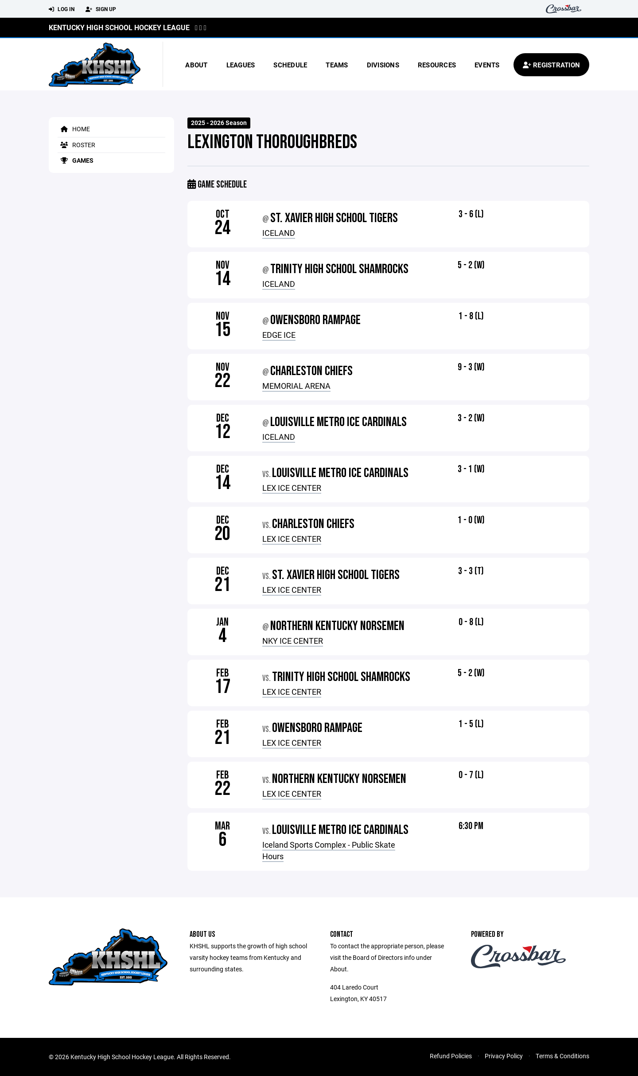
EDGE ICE (279, 334)
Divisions (383, 64)
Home (74, 129)
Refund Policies (451, 1056)
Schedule (290, 64)
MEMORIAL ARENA (296, 385)
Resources (437, 64)
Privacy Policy (504, 1056)
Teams (337, 64)
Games (75, 160)
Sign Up (101, 9)
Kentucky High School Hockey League (119, 27)
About (196, 64)
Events (487, 64)
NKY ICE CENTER (292, 640)
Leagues (240, 64)
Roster (76, 145)
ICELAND (278, 232)
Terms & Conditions (562, 1056)
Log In (61, 9)
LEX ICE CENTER (291, 487)
